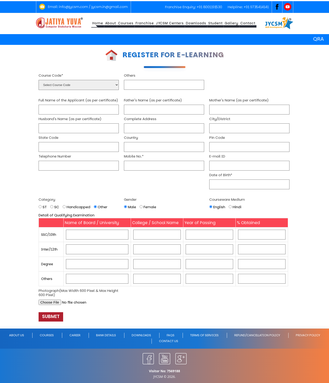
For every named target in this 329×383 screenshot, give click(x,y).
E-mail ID (217, 156)
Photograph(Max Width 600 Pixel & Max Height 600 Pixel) (78, 293)
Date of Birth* (220, 175)
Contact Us (168, 341)
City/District (219, 119)
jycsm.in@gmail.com (109, 6)
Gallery (231, 23)
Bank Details (106, 335)
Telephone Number (55, 156)
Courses (126, 23)
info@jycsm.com (73, 6)
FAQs (170, 335)
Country (131, 138)
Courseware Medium (227, 199)
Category (47, 199)
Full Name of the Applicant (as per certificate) (78, 100)
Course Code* (51, 75)
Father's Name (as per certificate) (153, 100)
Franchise (145, 23)
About (110, 23)
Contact (247, 23)
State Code (48, 138)
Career (74, 335)
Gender (130, 199)
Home (97, 23)
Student (215, 23)
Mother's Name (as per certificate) (239, 100)
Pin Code (217, 138)
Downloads (196, 23)
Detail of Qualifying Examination (66, 215)
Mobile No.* (134, 156)
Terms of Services (204, 335)
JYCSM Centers (170, 23)
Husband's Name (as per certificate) (70, 119)
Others (129, 75)
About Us (16, 335)
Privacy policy (308, 335)
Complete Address (140, 119)
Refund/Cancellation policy (257, 335)
